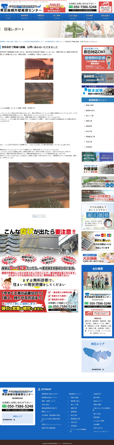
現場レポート (94, 401)
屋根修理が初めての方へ (49, 394)
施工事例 (93, 397)
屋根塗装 (89, 126)
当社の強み (44, 404)
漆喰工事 (89, 121)
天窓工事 (89, 142)
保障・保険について (48, 401)
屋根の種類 (94, 404)
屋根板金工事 (73, 419)
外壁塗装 (89, 147)
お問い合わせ (94, 426)
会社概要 (93, 422)
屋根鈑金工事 (90, 136)
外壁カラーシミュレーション (51, 422)
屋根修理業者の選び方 (48, 408)
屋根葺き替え (90, 110)
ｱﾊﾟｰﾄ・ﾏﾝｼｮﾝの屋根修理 (77, 429)
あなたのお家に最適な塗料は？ (51, 419)
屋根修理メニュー (73, 394)
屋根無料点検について (48, 397)
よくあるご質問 (95, 419)
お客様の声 (94, 394)
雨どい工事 (89, 116)
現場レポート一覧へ (39, 216)
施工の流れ (94, 411)
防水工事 (89, 131)
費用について (45, 411)
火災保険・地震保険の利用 (50, 415)
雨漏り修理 (89, 105)
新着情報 (93, 415)
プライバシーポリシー (97, 429)
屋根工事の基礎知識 (48, 426)
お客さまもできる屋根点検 (99, 408)
